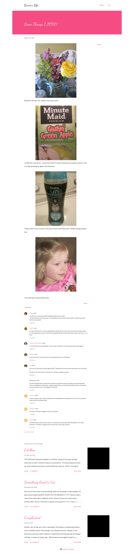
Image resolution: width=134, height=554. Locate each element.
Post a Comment (29, 432)
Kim (30, 365)
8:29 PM (32, 390)
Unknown (32, 395)
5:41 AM (32, 427)
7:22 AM (32, 338)
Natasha (31, 354)
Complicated (32, 518)
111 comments (34, 506)
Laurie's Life (31, 5)
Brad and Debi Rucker (35, 343)
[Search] (101, 5)
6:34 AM (32, 323)
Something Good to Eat (39, 482)
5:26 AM (32, 403)
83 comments (34, 542)
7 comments (34, 471)
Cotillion (30, 450)
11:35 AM (32, 360)
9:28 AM (32, 349)
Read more (77, 471)
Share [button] (99, 44)
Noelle (31, 419)
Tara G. (31, 328)
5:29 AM (32, 414)
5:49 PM (32, 375)
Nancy (31, 313)
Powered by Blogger (67, 549)
